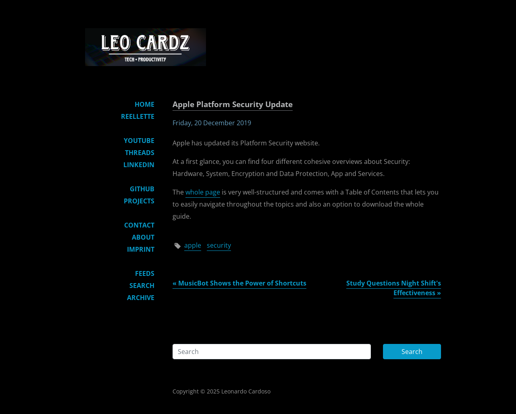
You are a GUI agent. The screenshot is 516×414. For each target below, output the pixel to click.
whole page (202, 192)
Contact (139, 225)
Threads (139, 152)
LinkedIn (138, 164)
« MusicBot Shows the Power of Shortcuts (239, 283)
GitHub (142, 188)
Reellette (137, 116)
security (219, 245)
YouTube (139, 140)
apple (192, 245)
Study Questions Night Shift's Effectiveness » (393, 288)
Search (141, 285)
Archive (140, 297)
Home (144, 104)
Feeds (144, 273)
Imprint (140, 249)
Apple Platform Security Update (233, 104)
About (143, 237)
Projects (139, 201)
